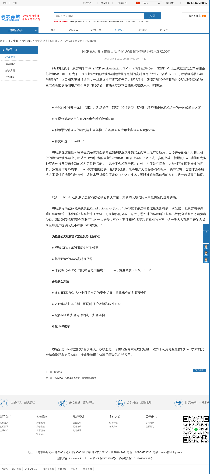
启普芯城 (62, 469)
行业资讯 (26, 40)
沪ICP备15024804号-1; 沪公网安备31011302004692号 (123, 458)
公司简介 (150, 423)
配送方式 (77, 426)
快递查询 (87, 469)
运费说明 (77, 423)
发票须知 (40, 430)
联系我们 (150, 426)
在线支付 (113, 426)
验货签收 (40, 434)
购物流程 (40, 423)
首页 (53, 30)
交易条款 (4, 430)
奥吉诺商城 (48, 469)
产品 (91, 219)
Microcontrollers (100, 21)
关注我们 (122, 3)
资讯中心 (119, 30)
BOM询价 (105, 3)
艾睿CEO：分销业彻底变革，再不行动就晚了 (75, 378)
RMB (171, 3)
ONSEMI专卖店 (32, 469)
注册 (15, 3)
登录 (5, 3)
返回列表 (199, 370)
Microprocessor (61, 21)
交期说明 (77, 430)
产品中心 (10, 77)
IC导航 (5, 469)
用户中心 (87, 3)
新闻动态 (10, 63)
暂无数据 (58, 372)
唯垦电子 (75, 469)
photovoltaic (131, 21)
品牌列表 (73, 30)
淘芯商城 (16, 469)
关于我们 (164, 30)
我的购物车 (195, 15)
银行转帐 (113, 423)
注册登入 (4, 423)
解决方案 (10, 70)
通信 (86, 79)
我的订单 (96, 30)
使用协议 (4, 426)
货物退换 (40, 426)
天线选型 (142, 30)
